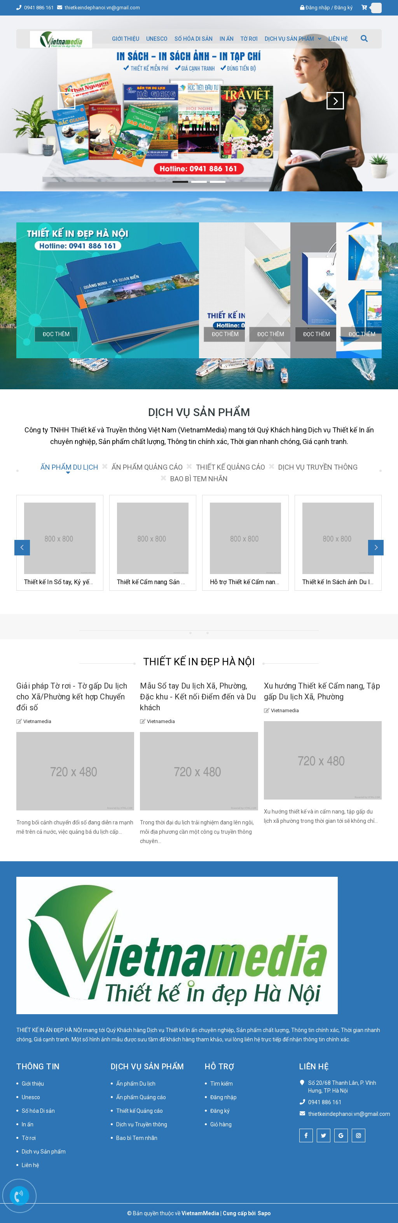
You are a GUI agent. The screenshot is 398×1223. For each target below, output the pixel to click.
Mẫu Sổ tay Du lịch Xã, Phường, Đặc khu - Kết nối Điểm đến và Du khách (197, 696)
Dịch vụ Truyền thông (141, 1124)
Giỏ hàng (221, 1124)
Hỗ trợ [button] (219, 1066)
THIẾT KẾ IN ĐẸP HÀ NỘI (199, 662)
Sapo (264, 1213)
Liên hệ (30, 1165)
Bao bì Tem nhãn (136, 1138)
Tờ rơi (29, 1138)
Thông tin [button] (38, 1066)
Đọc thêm (56, 334)
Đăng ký (343, 7)
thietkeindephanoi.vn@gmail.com (102, 7)
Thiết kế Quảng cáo (139, 1111)
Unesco (31, 1097)
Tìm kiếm (221, 1084)
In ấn (27, 1124)
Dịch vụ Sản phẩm (44, 1151)
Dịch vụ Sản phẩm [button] (147, 1066)
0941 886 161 (39, 7)
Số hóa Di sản (38, 1111)
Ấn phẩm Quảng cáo (141, 1097)
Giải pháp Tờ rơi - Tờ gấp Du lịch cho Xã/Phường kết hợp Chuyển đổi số (71, 696)
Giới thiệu (33, 1084)
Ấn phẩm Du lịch (135, 1084)
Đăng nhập (317, 7)
